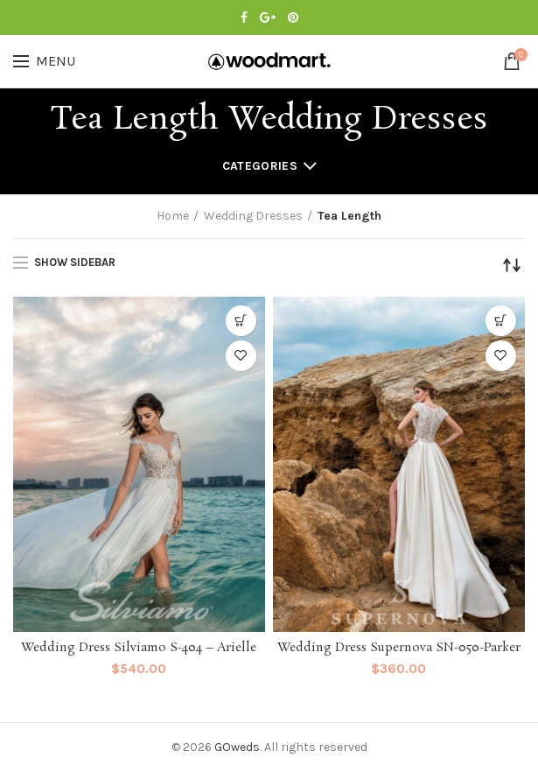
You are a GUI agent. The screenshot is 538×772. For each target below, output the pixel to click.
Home (173, 215)
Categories (259, 165)
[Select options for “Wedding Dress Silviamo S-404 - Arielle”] (241, 320)
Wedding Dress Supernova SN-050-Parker (398, 648)
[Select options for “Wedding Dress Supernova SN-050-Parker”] (501, 320)
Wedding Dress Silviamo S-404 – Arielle (138, 648)
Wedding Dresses (253, 215)
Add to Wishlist (241, 355)
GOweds (237, 747)
